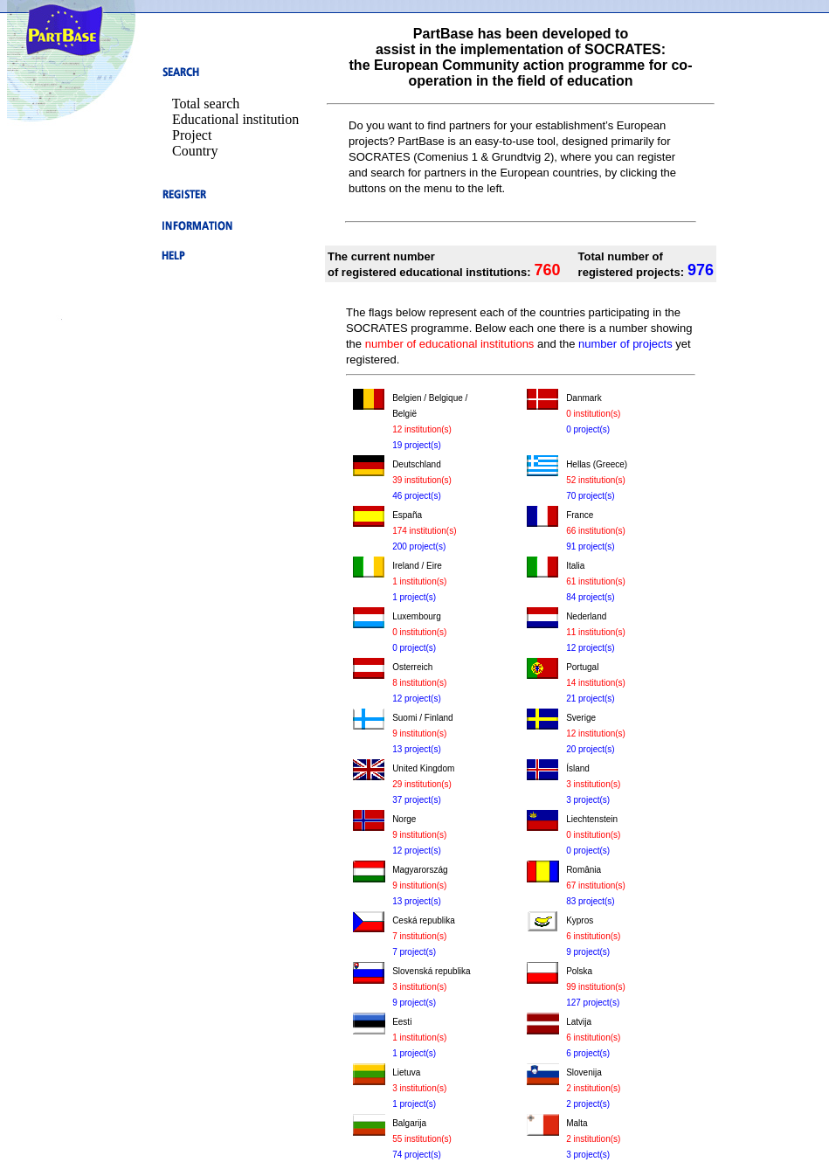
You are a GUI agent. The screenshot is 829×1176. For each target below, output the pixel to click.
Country (195, 150)
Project (191, 135)
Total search (206, 103)
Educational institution (235, 119)
